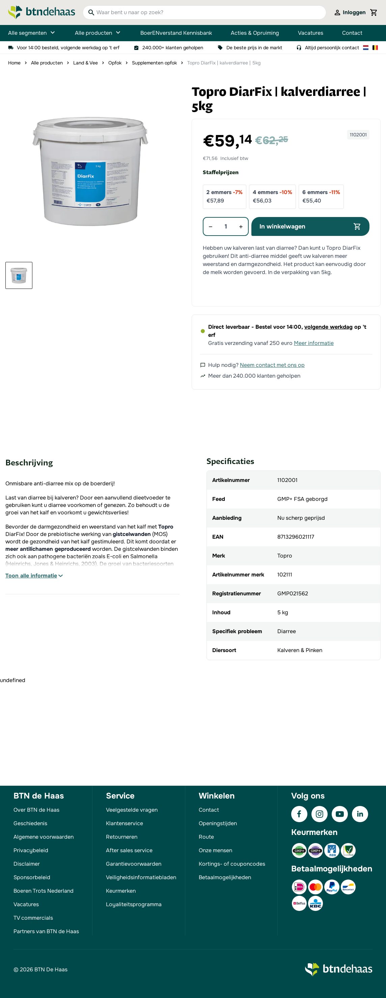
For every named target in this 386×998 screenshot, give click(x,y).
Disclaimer (26, 863)
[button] (91, 171)
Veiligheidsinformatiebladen (141, 877)
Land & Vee (85, 63)
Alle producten (98, 33)
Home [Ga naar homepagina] (14, 63)
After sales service (129, 850)
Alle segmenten (32, 33)
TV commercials (33, 917)
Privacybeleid (30, 850)
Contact (352, 32)
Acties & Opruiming (255, 32)
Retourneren (121, 836)
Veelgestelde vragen (132, 809)
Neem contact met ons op (272, 365)
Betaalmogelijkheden (225, 877)
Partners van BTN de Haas (46, 931)
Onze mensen (215, 850)
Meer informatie (314, 343)
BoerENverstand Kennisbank (176, 32)
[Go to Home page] (41, 12)
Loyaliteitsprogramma (134, 904)
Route (206, 836)
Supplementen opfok (154, 63)
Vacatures (310, 32)
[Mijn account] (349, 12)
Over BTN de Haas (36, 809)
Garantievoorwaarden (133, 863)
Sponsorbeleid (31, 877)
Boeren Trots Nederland (43, 890)
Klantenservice (124, 823)
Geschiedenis (30, 823)
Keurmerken (121, 890)
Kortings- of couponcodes (232, 863)
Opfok (114, 63)
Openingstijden (218, 823)
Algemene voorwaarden (43, 836)
